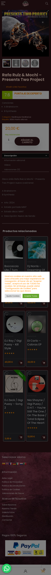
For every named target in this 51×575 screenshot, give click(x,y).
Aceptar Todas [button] (30, 296)
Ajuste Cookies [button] (13, 296)
